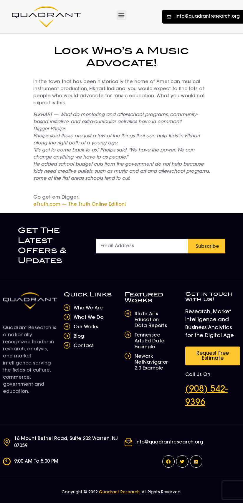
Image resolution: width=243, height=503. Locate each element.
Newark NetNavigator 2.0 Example (151, 362)
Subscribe (207, 246)
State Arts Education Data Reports (151, 320)
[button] (121, 15)
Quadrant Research (119, 492)
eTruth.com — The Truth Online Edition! (79, 204)
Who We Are (88, 308)
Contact (84, 346)
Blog (79, 336)
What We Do (88, 317)
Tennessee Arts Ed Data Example (150, 341)
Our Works (86, 327)
